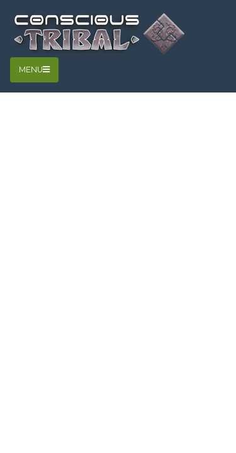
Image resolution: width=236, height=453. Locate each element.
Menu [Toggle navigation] (34, 69)
